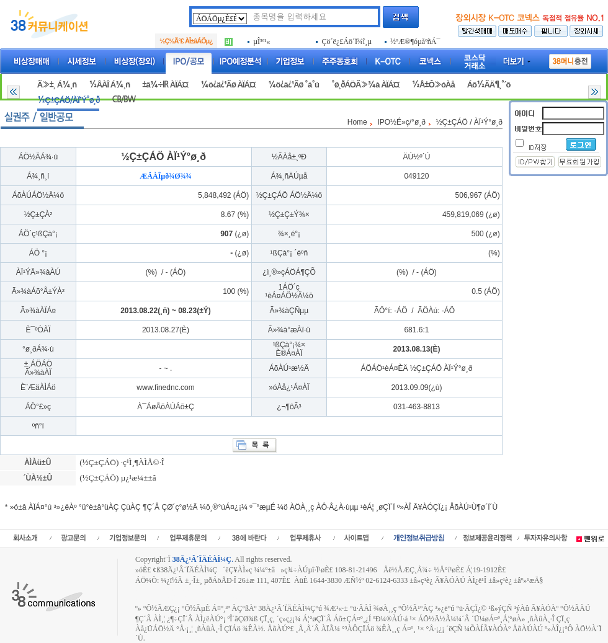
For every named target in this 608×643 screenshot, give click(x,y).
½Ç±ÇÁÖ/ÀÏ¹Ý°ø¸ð (68, 100)
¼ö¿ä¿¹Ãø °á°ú (293, 85)
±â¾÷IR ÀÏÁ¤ (165, 85)
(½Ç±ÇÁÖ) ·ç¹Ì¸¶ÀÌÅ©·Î (121, 462)
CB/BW (123, 99)
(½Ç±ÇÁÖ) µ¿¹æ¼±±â (117, 477)
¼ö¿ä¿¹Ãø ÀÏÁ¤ (228, 85)
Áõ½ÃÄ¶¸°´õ (489, 85)
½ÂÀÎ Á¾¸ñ (109, 85)
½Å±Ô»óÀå (432, 85)
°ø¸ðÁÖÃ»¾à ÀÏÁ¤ (365, 85)
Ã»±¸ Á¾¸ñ (56, 85)
